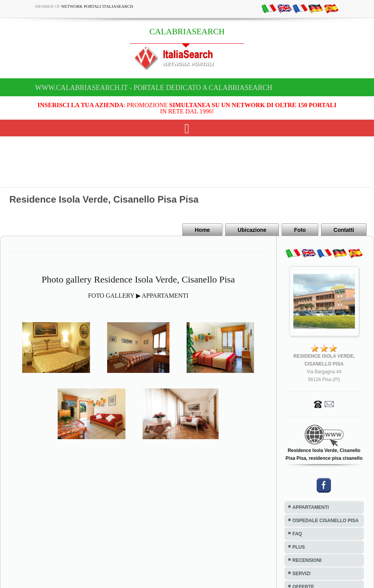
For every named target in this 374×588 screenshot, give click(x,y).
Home (202, 230)
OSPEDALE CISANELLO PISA (326, 520)
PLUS (299, 547)
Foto (300, 230)
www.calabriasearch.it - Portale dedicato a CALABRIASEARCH (153, 88)
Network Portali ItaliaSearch (97, 6)
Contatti (343, 230)
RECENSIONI (307, 560)
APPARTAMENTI (311, 507)
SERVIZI (301, 573)
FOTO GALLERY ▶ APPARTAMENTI (138, 295)
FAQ (297, 534)
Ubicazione (252, 230)
